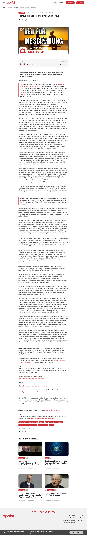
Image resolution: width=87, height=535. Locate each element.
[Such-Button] (60, 3)
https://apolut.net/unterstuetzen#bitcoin (35, 386)
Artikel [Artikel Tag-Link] (46, 458)
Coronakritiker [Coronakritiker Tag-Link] (22, 422)
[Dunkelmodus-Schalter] (54, 2)
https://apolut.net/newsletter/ (53, 410)
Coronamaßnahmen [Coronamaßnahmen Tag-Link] (33, 422)
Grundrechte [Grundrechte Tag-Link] (59, 422)
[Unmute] (60, 64)
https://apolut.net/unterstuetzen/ (28, 392)
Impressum (72, 525)
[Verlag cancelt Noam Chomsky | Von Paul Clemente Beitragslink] (57, 494)
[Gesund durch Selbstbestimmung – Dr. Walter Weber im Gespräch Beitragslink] (30, 463)
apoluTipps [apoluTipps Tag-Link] (21, 458)
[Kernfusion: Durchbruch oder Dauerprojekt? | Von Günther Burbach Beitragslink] (57, 463)
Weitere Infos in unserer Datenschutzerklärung (19, 533)
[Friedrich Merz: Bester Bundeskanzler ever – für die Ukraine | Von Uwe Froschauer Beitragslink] (30, 495)
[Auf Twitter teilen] (22, 431)
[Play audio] (27, 64)
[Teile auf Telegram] (19, 20)
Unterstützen (72, 515)
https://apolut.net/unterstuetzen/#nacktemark (31, 378)
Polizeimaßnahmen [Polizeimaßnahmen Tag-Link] (43, 425)
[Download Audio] (64, 61)
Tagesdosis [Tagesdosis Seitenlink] (16, 7)
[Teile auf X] (22, 20)
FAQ (83, 515)
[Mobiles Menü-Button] (4, 2)
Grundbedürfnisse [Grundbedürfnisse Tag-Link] (49, 422)
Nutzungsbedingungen (69, 522)
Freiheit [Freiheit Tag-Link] (41, 422)
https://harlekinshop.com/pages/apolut (42, 418)
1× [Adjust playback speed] (58, 64)
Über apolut (81, 520)
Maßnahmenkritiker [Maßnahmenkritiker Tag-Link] (31, 425)
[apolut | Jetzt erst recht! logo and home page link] (11, 3)
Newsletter (72, 517)
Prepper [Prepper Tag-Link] (51, 425)
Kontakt (82, 517)
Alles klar (76, 532)
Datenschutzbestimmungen (68, 520)
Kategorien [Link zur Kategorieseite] (10, 7)
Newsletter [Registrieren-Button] (80, 2)
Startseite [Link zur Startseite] (4, 7)
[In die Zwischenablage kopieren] (25, 20)
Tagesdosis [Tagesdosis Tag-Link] (21, 12)
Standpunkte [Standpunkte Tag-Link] (22, 490)
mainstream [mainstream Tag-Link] (22, 425)
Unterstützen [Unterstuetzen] (70, 2)
